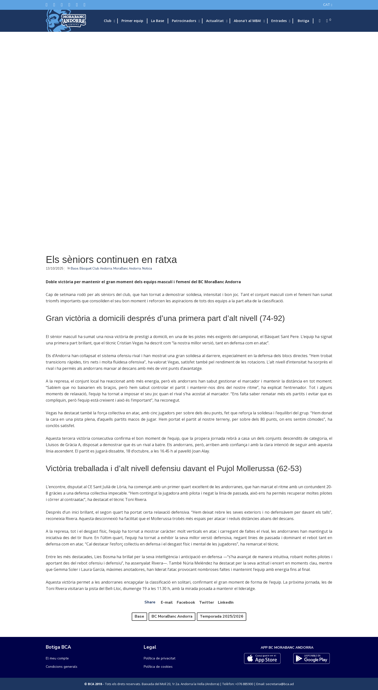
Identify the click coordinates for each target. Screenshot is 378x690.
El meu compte (57, 658)
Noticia (147, 268)
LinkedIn (226, 602)
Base (74, 268)
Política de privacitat (159, 658)
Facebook (186, 602)
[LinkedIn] (69, 4)
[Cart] (325, 21)
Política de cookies (158, 666)
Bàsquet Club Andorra (96, 268)
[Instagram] (62, 4)
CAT (326, 4)
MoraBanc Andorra (127, 268)
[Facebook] (54, 4)
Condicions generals (61, 666)
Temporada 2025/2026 (221, 616)
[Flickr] (77, 4)
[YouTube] (84, 4)
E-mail (167, 602)
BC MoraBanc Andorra (172, 616)
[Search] (318, 21)
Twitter (206, 602)
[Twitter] (46, 4)
